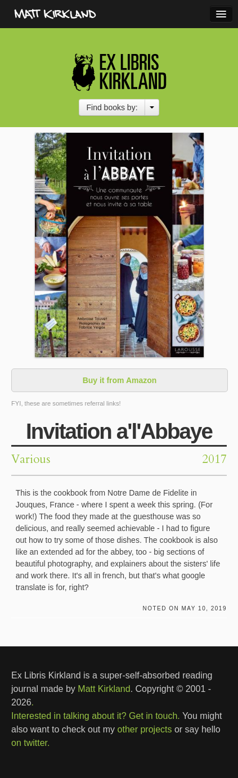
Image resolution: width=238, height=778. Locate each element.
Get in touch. (154, 716)
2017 (214, 459)
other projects (145, 729)
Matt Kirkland (104, 689)
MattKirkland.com (76, 14)
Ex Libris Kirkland (119, 72)
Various (31, 459)
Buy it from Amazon (120, 380)
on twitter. (30, 743)
